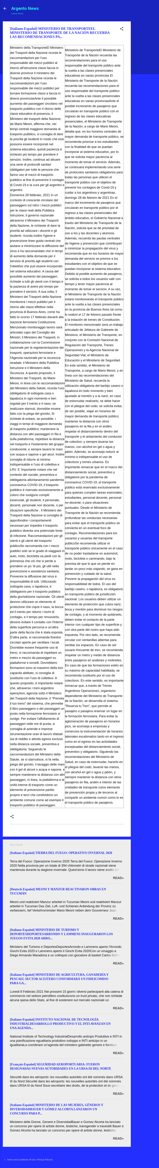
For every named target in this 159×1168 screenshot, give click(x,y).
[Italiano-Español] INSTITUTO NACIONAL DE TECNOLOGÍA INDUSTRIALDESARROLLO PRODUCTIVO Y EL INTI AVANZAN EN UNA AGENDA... (60, 1024)
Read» (118, 878)
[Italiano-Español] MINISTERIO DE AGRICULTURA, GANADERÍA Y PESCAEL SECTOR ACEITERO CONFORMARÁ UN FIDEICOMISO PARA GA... (59, 979)
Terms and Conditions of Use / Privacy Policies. (30, 1159)
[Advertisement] (144, 74)
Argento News (25, 8)
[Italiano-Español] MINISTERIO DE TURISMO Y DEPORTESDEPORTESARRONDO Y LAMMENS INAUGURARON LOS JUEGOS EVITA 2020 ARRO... (61, 934)
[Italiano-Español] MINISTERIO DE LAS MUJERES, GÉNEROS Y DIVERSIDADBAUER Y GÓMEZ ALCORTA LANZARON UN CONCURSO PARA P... (56, 1109)
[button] (122, 29)
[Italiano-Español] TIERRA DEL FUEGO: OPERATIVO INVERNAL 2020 (61, 853)
